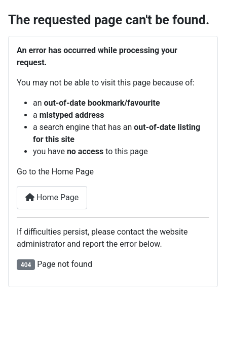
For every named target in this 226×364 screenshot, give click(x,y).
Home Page (52, 197)
